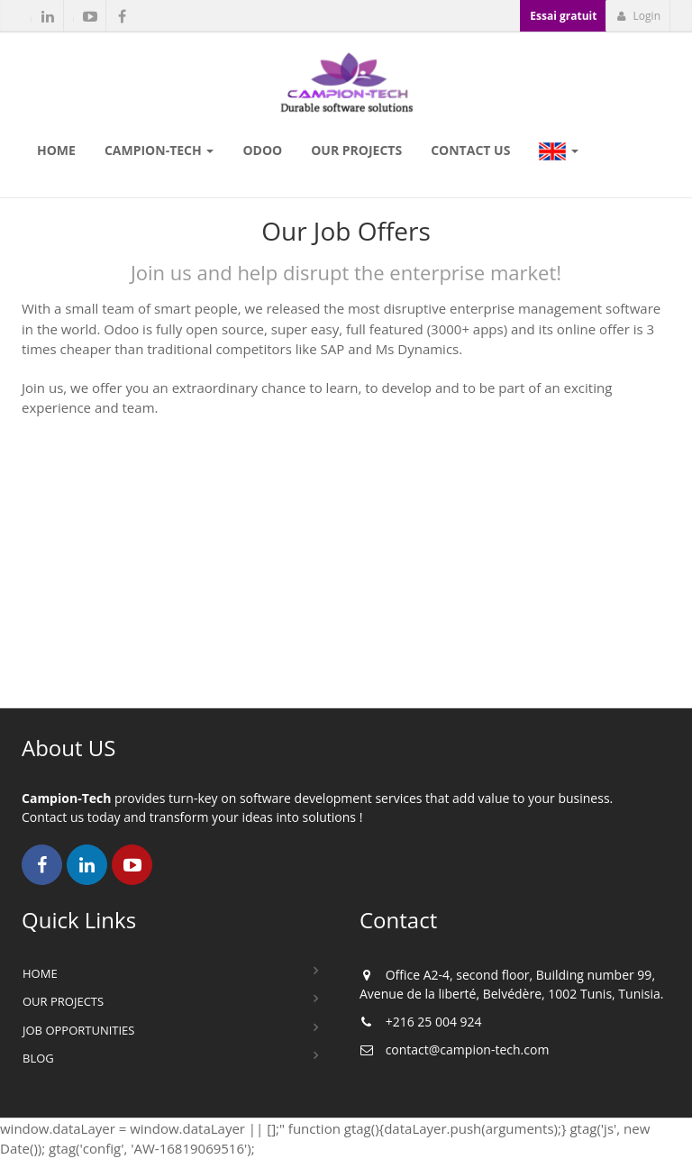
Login (638, 15)
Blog (38, 1058)
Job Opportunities (78, 1030)
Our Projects (63, 1001)
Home (40, 973)
